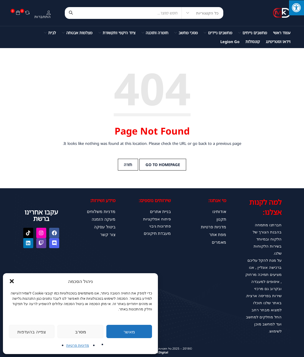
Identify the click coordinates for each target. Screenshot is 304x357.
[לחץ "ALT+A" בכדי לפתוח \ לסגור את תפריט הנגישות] (296, 7)
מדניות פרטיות (214, 225)
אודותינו (219, 211)
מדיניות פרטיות (77, 345)
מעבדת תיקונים (158, 232)
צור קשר (108, 232)
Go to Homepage (163, 164)
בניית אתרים (161, 211)
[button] (12, 281)
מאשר (129, 332)
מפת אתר (218, 232)
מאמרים (219, 239)
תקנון (221, 218)
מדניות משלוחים (102, 211)
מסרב (80, 332)
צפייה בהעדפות (31, 332)
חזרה (128, 164)
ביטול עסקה (105, 225)
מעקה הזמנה (104, 218)
